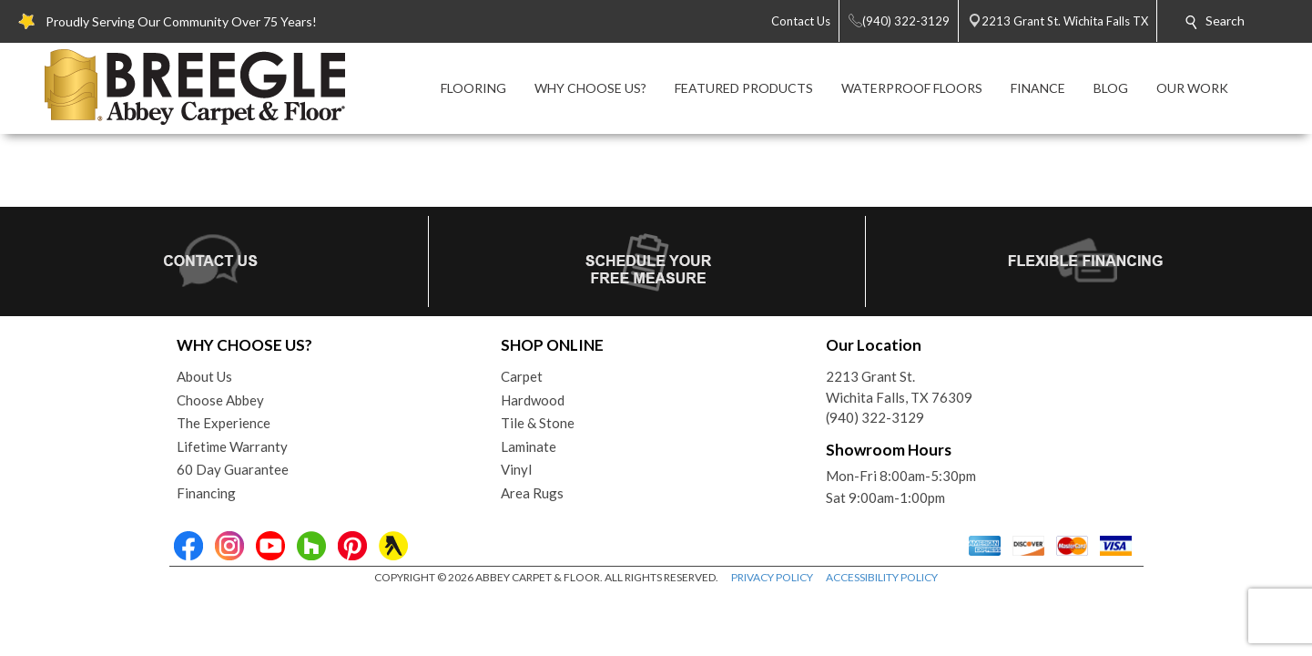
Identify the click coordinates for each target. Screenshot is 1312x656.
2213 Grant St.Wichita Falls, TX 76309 (899, 386)
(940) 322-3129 (875, 417)
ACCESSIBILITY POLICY (882, 577)
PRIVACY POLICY (772, 577)
